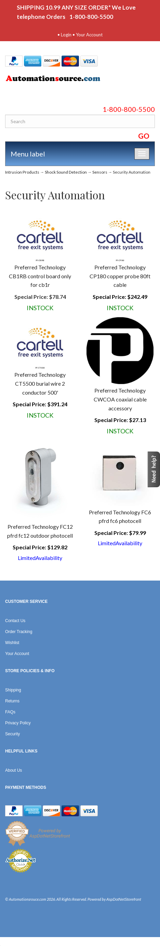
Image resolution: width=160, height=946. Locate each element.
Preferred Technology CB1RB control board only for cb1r (40, 276)
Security (12, 734)
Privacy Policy (18, 723)
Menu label (28, 154)
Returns (12, 701)
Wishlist (12, 642)
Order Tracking (18, 631)
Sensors (99, 172)
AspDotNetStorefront (123, 899)
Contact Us (15, 620)
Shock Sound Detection (66, 172)
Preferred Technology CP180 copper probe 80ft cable (120, 276)
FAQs (10, 712)
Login (66, 34)
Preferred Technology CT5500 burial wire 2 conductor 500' (40, 383)
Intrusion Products (22, 172)
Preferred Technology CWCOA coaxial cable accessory (120, 399)
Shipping (13, 690)
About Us (13, 770)
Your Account (89, 34)
